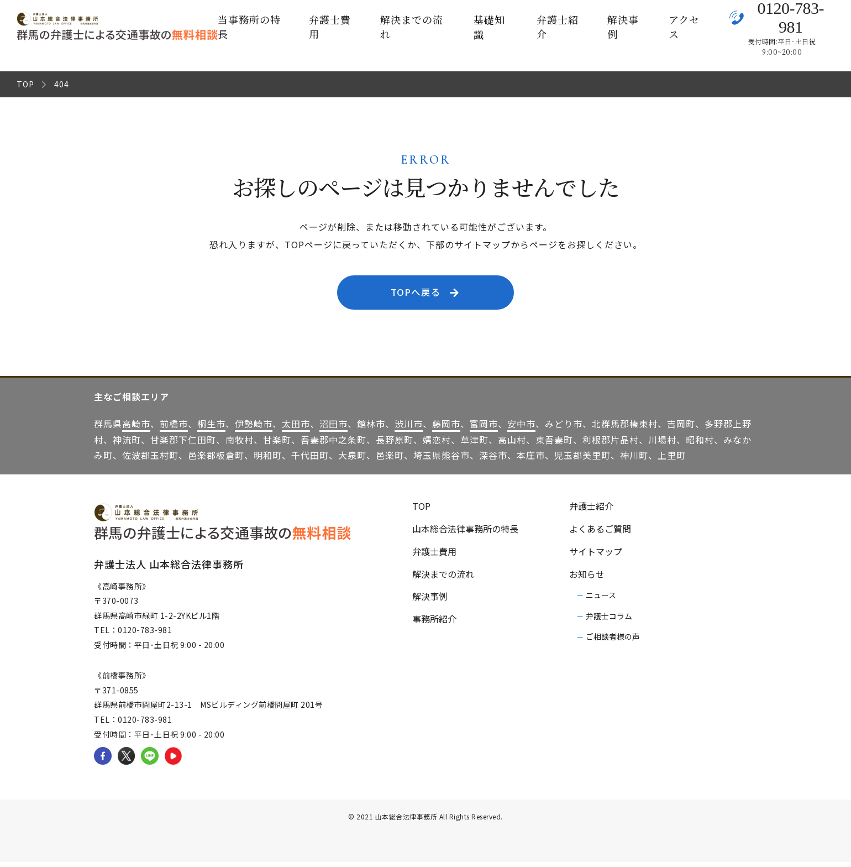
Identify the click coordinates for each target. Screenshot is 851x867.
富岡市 (484, 428)
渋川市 (409, 428)
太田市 (296, 428)
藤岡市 (446, 428)
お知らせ (587, 578)
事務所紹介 (434, 623)
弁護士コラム (609, 620)
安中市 (521, 428)
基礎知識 (489, 26)
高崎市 (136, 428)
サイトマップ (595, 555)
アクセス (684, 26)
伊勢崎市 (253, 428)
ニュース (601, 599)
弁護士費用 (330, 26)
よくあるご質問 (600, 533)
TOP (25, 84)
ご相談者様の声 (613, 640)
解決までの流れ (411, 26)
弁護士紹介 (558, 26)
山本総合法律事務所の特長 (465, 533)
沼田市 (333, 428)
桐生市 (211, 428)
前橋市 (174, 428)
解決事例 (623, 26)
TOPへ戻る (427, 295)
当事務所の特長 (249, 26)
